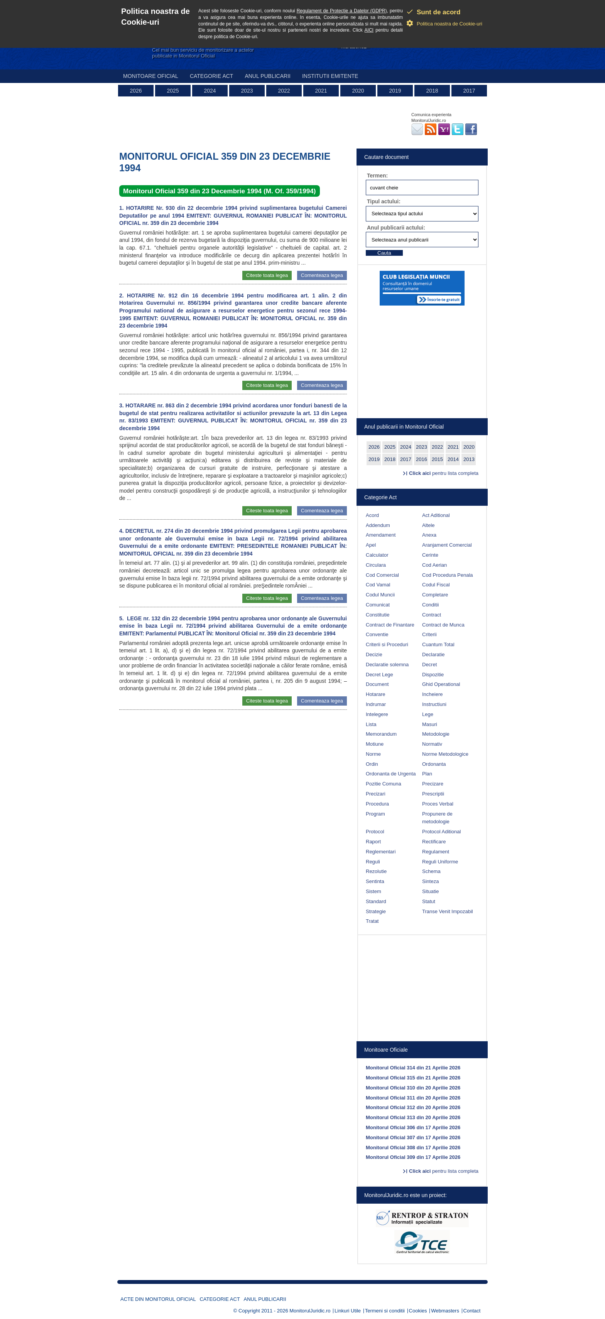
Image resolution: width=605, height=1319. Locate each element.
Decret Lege (379, 674)
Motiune (375, 744)
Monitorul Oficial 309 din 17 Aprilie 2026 (413, 1157)
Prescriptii (433, 794)
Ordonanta (434, 764)
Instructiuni (434, 704)
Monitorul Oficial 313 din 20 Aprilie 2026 (413, 1117)
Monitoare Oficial (150, 76)
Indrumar (376, 704)
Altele (428, 525)
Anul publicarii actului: (396, 228)
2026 (136, 91)
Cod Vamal (378, 585)
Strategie (376, 911)
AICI (369, 30)
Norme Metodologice (445, 754)
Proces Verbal (437, 804)
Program (375, 814)
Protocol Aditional (441, 831)
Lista (371, 724)
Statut (428, 901)
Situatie (430, 891)
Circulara (376, 565)
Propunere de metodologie (437, 818)
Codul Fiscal (436, 585)
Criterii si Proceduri (387, 644)
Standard (376, 901)
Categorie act (211, 76)
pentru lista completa (443, 473)
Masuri (429, 724)
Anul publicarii (268, 76)
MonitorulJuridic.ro (309, 1311)
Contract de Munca (443, 625)
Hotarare (375, 694)
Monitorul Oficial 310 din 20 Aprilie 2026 (413, 1088)
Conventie (377, 634)
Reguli (373, 862)
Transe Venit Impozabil (447, 911)
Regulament (435, 852)
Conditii (430, 605)
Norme (373, 754)
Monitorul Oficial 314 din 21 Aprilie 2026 (413, 1068)
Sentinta (375, 881)
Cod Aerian (434, 565)
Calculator (377, 555)
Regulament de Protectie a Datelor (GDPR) (342, 11)
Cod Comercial (382, 575)
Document (377, 684)
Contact (472, 1311)
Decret (429, 664)
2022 (284, 91)
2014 (453, 459)
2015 (437, 459)
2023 (247, 91)
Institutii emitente (330, 76)
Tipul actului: (384, 201)
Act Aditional (436, 515)
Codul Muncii (380, 595)
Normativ (432, 744)
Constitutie (377, 615)
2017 (469, 91)
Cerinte (430, 555)
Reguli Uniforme (440, 862)
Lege (427, 714)
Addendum (378, 525)
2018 (432, 91)
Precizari (375, 794)
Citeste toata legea (267, 275)
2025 (173, 91)
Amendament (380, 535)
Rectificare (434, 841)
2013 (469, 459)
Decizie (374, 654)
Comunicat (378, 605)
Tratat (372, 921)
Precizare (432, 784)
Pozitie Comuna (383, 784)
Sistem (373, 891)
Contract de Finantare (390, 625)
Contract (431, 615)
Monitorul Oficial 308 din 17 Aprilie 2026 (413, 1147)
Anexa (429, 535)
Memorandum (381, 734)
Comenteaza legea (322, 275)
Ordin (372, 764)
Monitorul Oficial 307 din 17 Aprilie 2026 (413, 1137)
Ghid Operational (441, 684)
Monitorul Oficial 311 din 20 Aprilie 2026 (413, 1098)
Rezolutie (376, 871)
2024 (210, 91)
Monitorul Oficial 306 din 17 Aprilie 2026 (413, 1127)
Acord (372, 515)
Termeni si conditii (385, 1311)
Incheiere (432, 694)
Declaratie (433, 654)
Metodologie (436, 734)
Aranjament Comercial (447, 545)
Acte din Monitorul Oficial (158, 1299)
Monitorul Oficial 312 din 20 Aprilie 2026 (413, 1107)
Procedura (377, 804)
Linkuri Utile (348, 1311)
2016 (421, 459)
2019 (395, 91)
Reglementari (380, 852)
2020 (358, 91)
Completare (435, 595)
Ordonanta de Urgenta (391, 774)
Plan (427, 774)
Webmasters (445, 1311)
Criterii (429, 634)
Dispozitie (433, 674)
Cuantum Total (438, 644)
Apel (371, 545)
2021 (321, 91)
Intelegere (377, 714)
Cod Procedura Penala (447, 575)
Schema (431, 871)
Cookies (418, 1311)
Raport (373, 841)
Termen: (377, 175)
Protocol (375, 831)
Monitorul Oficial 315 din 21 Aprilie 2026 (413, 1078)
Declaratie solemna (387, 664)
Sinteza (430, 881)
